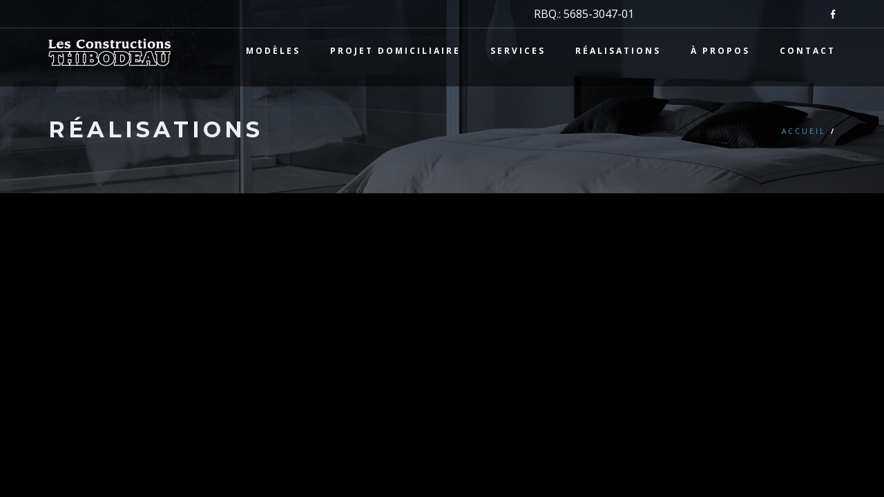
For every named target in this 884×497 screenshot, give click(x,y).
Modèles (273, 51)
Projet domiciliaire (395, 51)
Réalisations (618, 51)
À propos (720, 51)
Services (518, 51)
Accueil (803, 131)
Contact (808, 51)
